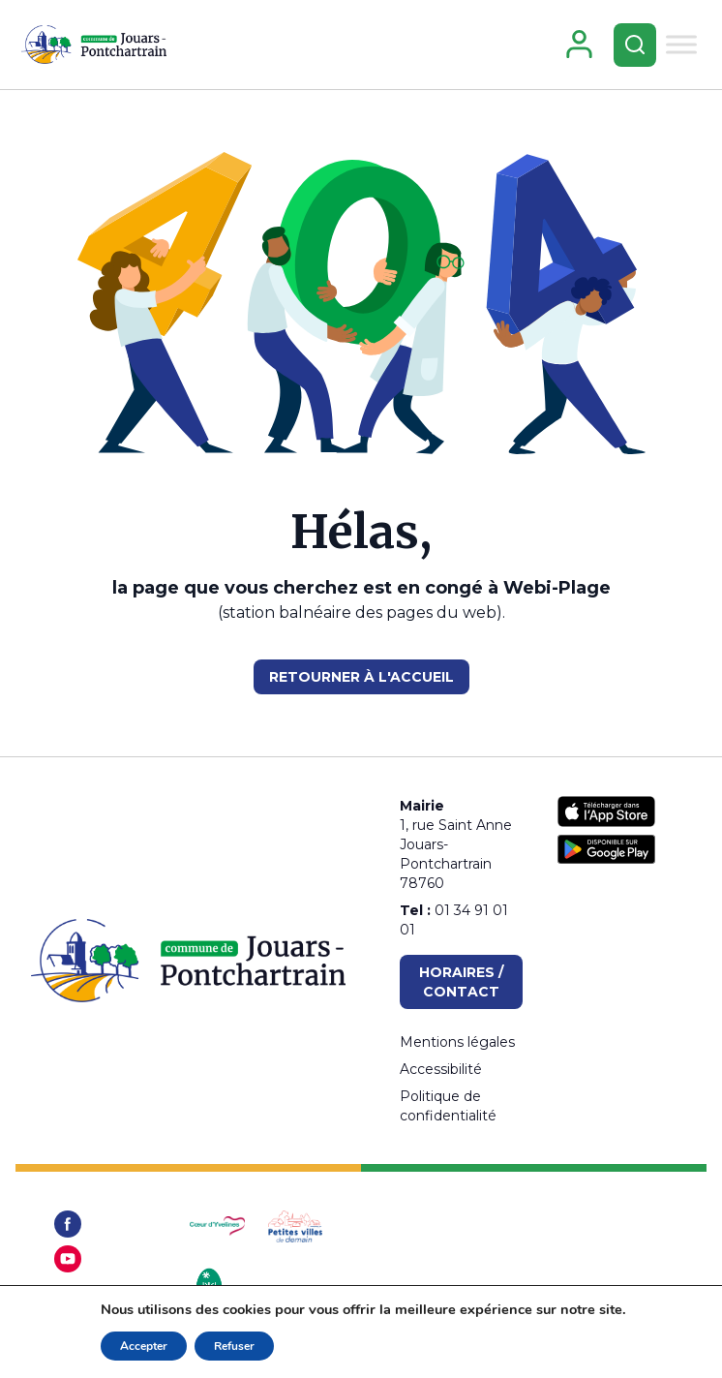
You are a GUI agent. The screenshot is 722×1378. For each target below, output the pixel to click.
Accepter (143, 1346)
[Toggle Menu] (681, 44)
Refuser (234, 1346)
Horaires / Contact (461, 982)
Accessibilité (441, 1069)
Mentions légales (457, 1042)
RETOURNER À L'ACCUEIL (361, 677)
